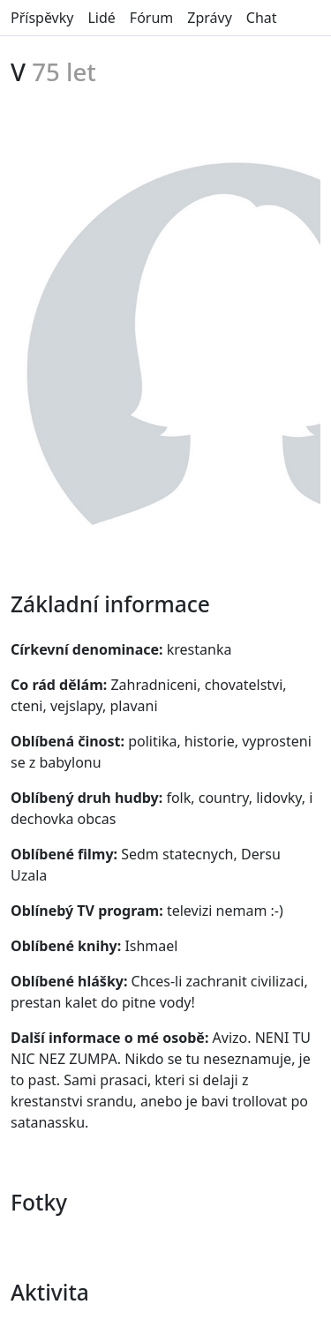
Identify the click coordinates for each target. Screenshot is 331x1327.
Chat (261, 17)
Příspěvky (42, 17)
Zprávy (209, 17)
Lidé (101, 17)
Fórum (151, 17)
